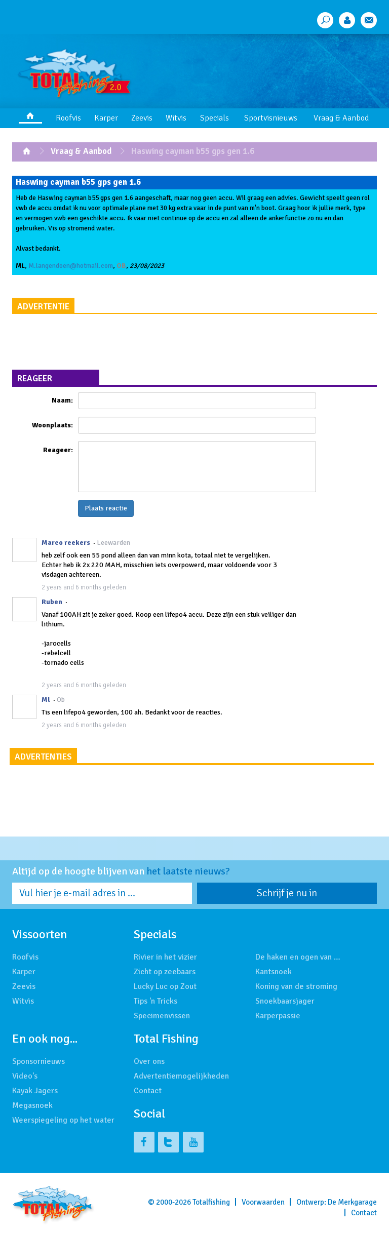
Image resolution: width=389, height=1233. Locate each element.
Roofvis (68, 118)
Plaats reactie (106, 508)
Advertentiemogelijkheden (181, 1076)
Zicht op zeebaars (165, 972)
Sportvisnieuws (270, 118)
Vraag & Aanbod (341, 118)
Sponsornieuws (38, 1061)
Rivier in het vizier (165, 957)
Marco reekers (66, 542)
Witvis (176, 118)
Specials (214, 118)
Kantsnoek (273, 972)
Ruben (52, 602)
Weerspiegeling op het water (63, 1120)
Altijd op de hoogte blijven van (121, 871)
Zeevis (141, 118)
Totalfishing (211, 1202)
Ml (46, 699)
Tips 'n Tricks (155, 1001)
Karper (106, 118)
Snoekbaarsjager (285, 1001)
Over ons (149, 1061)
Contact (148, 1091)
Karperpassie (277, 1016)
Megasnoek (32, 1105)
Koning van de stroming (296, 986)
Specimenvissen (162, 1016)
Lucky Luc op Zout (165, 986)
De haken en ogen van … (297, 957)
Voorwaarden (263, 1202)
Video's (24, 1076)
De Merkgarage (352, 1202)
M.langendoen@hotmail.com (70, 265)
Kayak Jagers (35, 1091)
